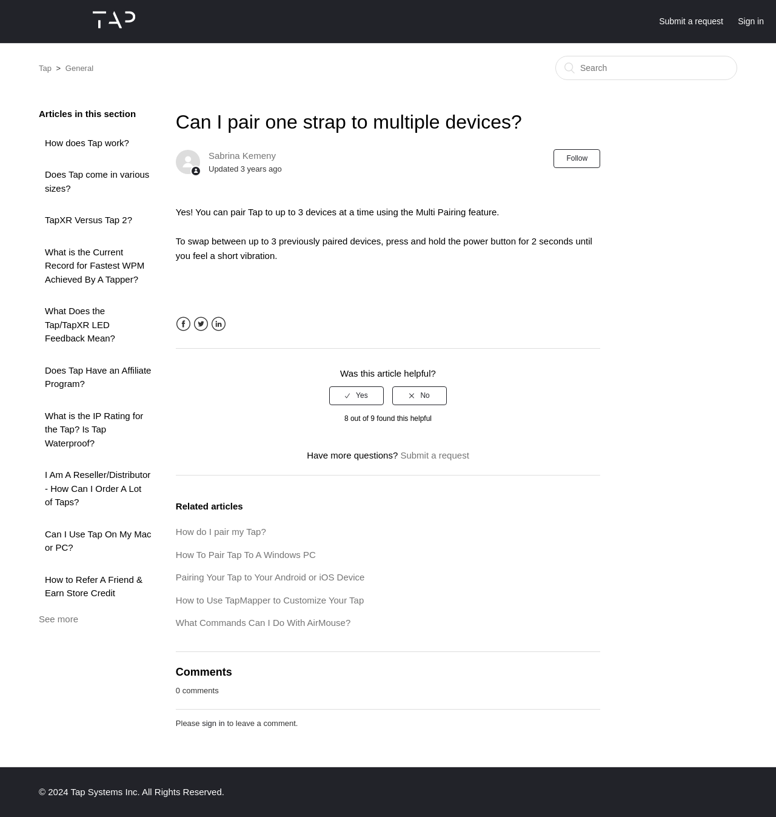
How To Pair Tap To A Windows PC (246, 555)
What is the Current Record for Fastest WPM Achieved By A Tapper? (94, 265)
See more (58, 619)
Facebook (183, 324)
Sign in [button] (751, 21)
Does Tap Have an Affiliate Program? (98, 377)
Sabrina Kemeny (242, 155)
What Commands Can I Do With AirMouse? (263, 622)
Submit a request (691, 21)
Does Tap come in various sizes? (97, 181)
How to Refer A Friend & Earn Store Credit (93, 586)
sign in (213, 723)
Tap (45, 68)
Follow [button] (576, 158)
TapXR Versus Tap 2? (88, 220)
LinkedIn (218, 324)
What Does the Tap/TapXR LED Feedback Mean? (80, 324)
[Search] (646, 68)
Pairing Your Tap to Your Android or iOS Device (270, 577)
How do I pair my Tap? (221, 531)
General (79, 68)
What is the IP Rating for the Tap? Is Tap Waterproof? (94, 429)
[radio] (356, 395)
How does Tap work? (87, 143)
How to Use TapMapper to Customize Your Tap (270, 600)
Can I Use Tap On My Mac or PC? (98, 541)
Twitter (201, 324)
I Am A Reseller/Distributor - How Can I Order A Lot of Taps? (97, 488)
